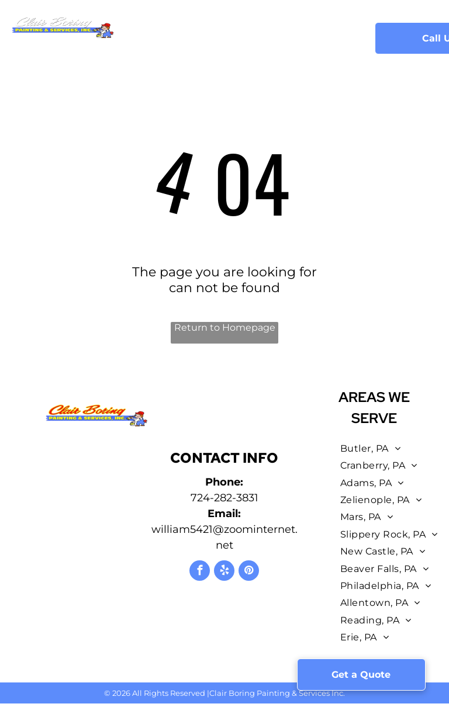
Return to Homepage (224, 327)
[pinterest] (249, 572)
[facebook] (199, 572)
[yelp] (224, 572)
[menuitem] (157, 30)
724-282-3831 (224, 497)
